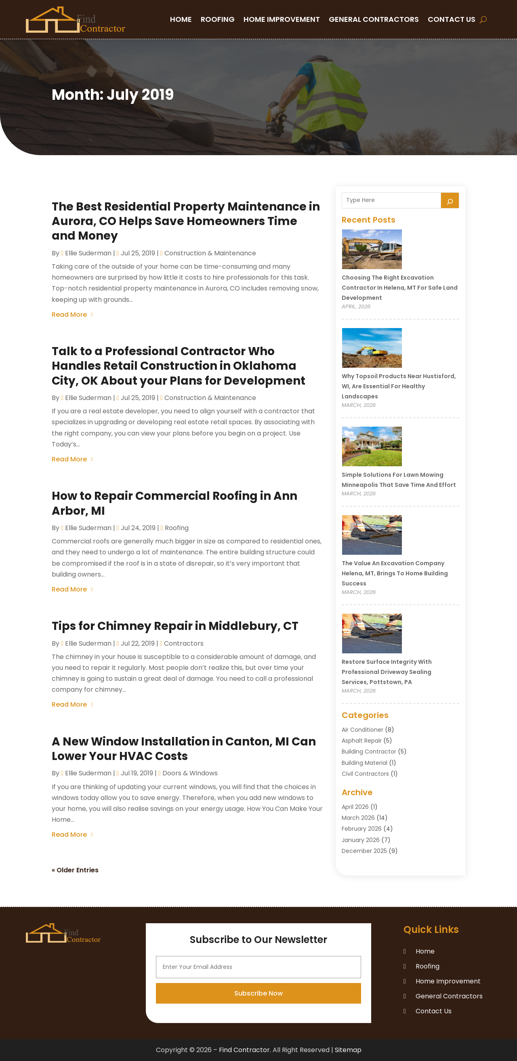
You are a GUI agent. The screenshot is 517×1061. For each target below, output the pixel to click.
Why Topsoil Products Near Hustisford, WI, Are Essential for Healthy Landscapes (399, 386)
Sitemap (348, 1050)
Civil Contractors (365, 774)
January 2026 (361, 840)
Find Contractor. (245, 1050)
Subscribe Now (258, 1042)
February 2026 (362, 829)
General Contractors (374, 19)
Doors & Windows (190, 773)
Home (181, 19)
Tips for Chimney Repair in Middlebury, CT (175, 626)
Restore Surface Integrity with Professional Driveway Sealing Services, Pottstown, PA (387, 672)
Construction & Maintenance (210, 253)
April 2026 (355, 807)
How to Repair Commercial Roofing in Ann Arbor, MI (174, 503)
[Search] (450, 200)
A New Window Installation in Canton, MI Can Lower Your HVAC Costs (184, 749)
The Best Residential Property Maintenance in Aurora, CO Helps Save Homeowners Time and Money (186, 221)
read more (69, 314)
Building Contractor (369, 751)
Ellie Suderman (88, 253)
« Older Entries (75, 870)
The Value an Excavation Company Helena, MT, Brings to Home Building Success (395, 573)
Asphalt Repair (362, 741)
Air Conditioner (362, 730)
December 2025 (364, 851)
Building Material (364, 763)
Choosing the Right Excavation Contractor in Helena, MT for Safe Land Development (400, 288)
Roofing (218, 19)
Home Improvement (282, 19)
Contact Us (451, 19)
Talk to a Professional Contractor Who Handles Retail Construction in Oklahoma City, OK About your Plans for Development (178, 366)
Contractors (184, 643)
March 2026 (358, 818)
